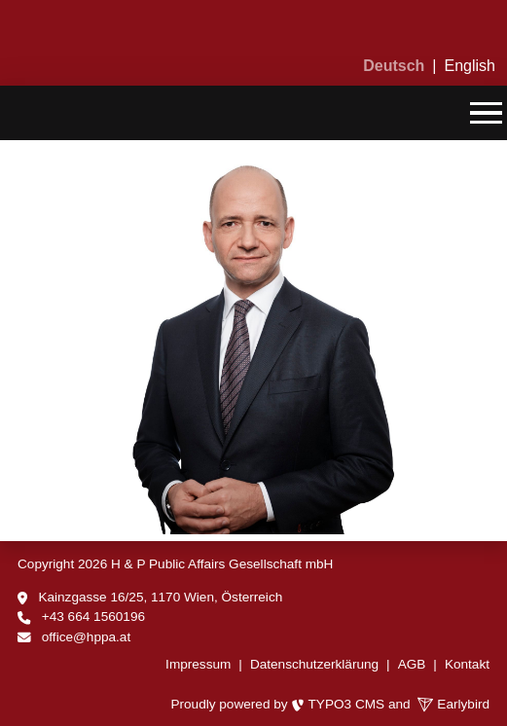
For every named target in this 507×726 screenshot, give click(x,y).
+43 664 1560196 (93, 616)
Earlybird (453, 704)
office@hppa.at (86, 637)
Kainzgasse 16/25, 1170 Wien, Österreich (160, 597)
